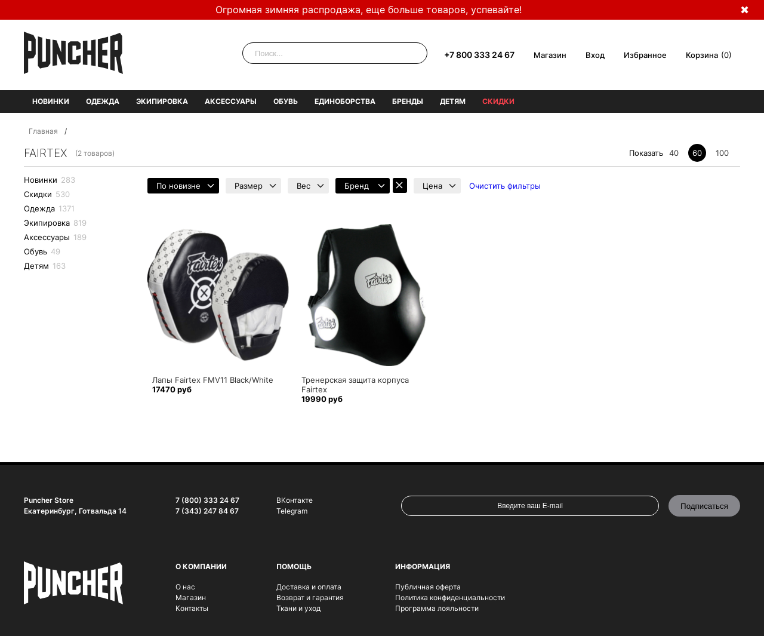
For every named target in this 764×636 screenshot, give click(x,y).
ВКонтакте (294, 500)
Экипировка (162, 101)
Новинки (50, 101)
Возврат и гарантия (310, 597)
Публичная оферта (428, 586)
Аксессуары (231, 101)
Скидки (498, 101)
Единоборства (345, 101)
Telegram (291, 510)
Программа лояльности (437, 608)
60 (697, 153)
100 (722, 153)
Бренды (407, 101)
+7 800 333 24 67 (479, 55)
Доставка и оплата (308, 586)
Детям (453, 101)
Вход (595, 55)
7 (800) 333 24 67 (207, 500)
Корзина (702, 55)
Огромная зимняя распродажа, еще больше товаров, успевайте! (368, 10)
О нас (185, 586)
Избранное (645, 55)
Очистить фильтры (505, 186)
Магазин (550, 55)
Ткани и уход (298, 608)
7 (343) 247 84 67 (207, 510)
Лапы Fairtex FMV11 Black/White (212, 380)
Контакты (191, 608)
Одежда (102, 101)
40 (674, 153)
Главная (43, 131)
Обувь (285, 101)
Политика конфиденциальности (450, 597)
